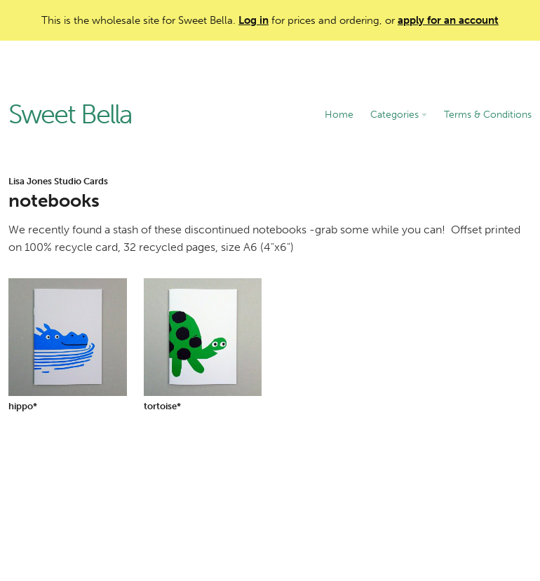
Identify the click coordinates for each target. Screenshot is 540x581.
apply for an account (448, 20)
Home (339, 115)
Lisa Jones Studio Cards (58, 181)
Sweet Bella (70, 115)
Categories (398, 115)
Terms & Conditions (488, 115)
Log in (253, 20)
